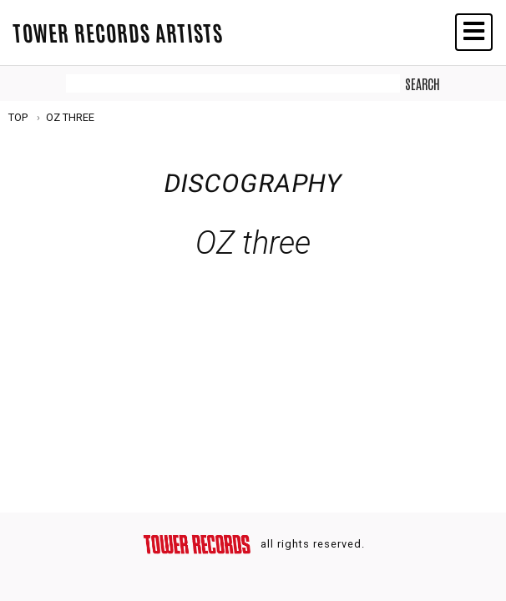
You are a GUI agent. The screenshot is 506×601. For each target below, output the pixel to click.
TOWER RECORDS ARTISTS (118, 32)
